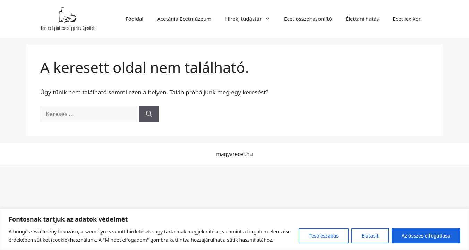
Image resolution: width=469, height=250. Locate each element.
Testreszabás (324, 235)
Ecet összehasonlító (308, 18)
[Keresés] (149, 114)
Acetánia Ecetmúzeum (184, 18)
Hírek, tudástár (251, 18)
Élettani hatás (362, 18)
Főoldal (134, 18)
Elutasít (370, 235)
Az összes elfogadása (426, 235)
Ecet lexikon (407, 18)
